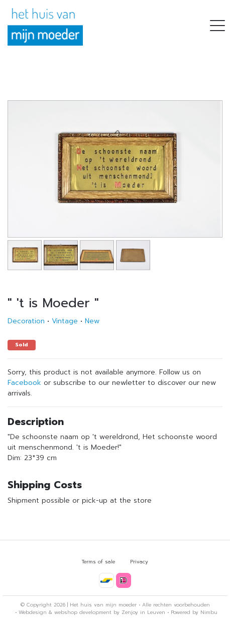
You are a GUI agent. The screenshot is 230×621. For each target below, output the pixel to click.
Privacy (139, 561)
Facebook (24, 382)
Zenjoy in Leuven (143, 612)
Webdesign (33, 612)
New (92, 321)
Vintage (65, 321)
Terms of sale (98, 561)
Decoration (26, 321)
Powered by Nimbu (194, 612)
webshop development (82, 612)
